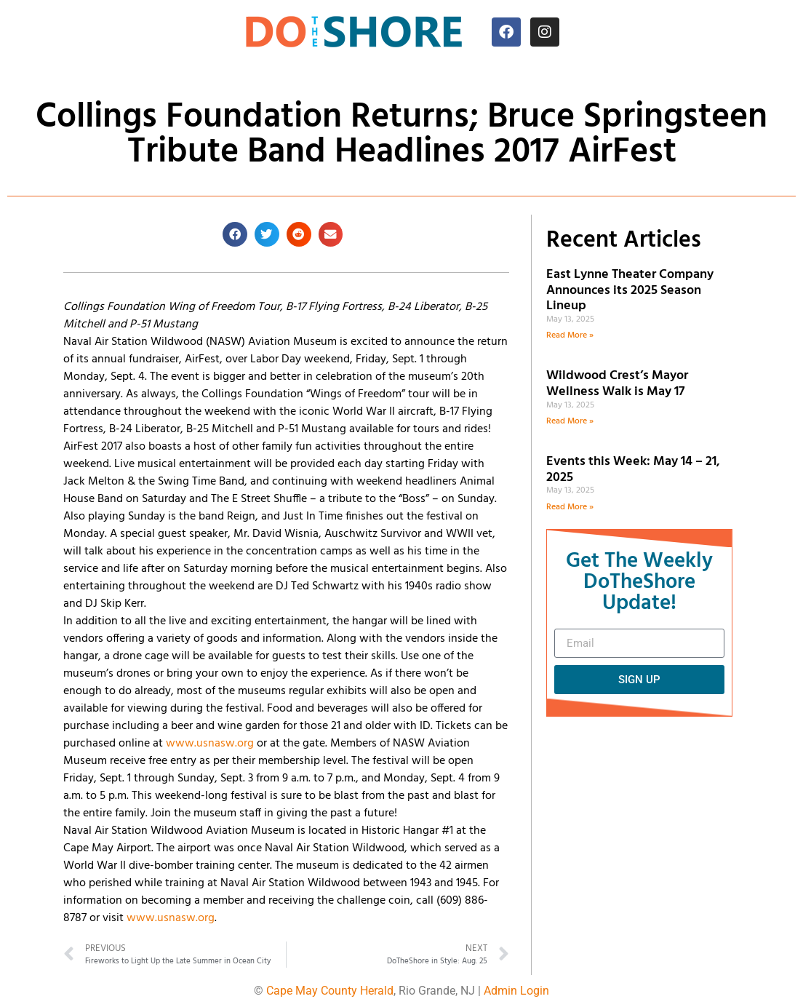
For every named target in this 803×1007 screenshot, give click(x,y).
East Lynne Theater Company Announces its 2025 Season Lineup (630, 290)
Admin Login (516, 991)
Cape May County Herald (329, 991)
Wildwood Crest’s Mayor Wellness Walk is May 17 (618, 383)
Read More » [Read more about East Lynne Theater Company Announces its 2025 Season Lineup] (570, 335)
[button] (235, 234)
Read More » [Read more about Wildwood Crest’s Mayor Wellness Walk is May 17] (570, 421)
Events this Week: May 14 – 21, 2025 (633, 469)
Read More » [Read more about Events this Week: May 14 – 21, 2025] (570, 507)
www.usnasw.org (210, 743)
